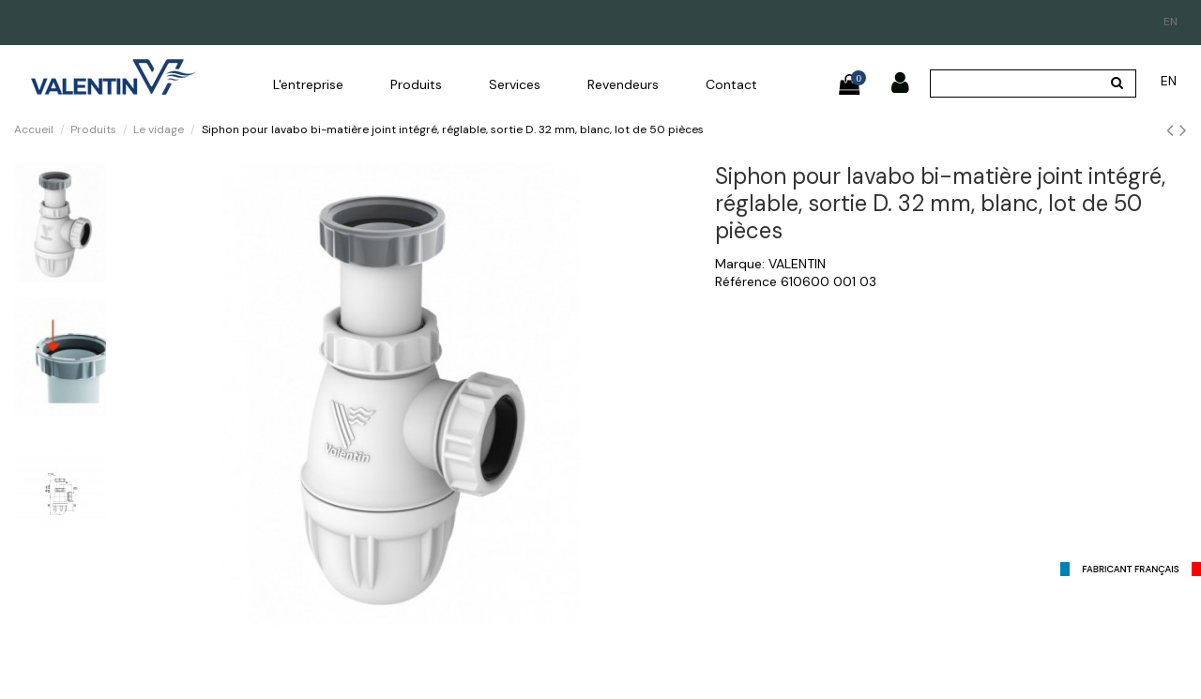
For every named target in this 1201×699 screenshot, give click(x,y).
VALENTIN (797, 263)
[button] (308, 84)
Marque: (740, 263)
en (1170, 21)
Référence (746, 281)
